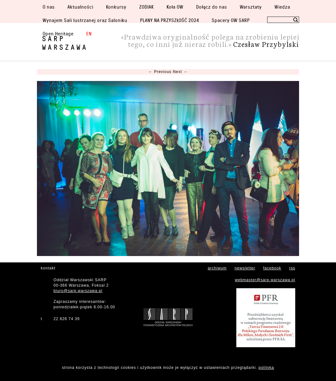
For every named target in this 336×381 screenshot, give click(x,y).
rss (292, 268)
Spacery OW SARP (231, 20)
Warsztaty (251, 7)
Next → (180, 72)
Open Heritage (58, 33)
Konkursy (116, 7)
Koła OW (175, 7)
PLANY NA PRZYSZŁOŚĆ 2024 (169, 20)
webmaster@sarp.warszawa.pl (265, 280)
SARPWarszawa (65, 43)
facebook (272, 268)
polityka (266, 367)
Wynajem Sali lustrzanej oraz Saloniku (85, 20)
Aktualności (80, 7)
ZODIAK (146, 7)
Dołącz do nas (211, 7)
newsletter (245, 268)
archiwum (217, 268)
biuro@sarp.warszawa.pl (78, 291)
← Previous (159, 72)
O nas (49, 7)
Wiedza (282, 7)
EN (89, 33)
